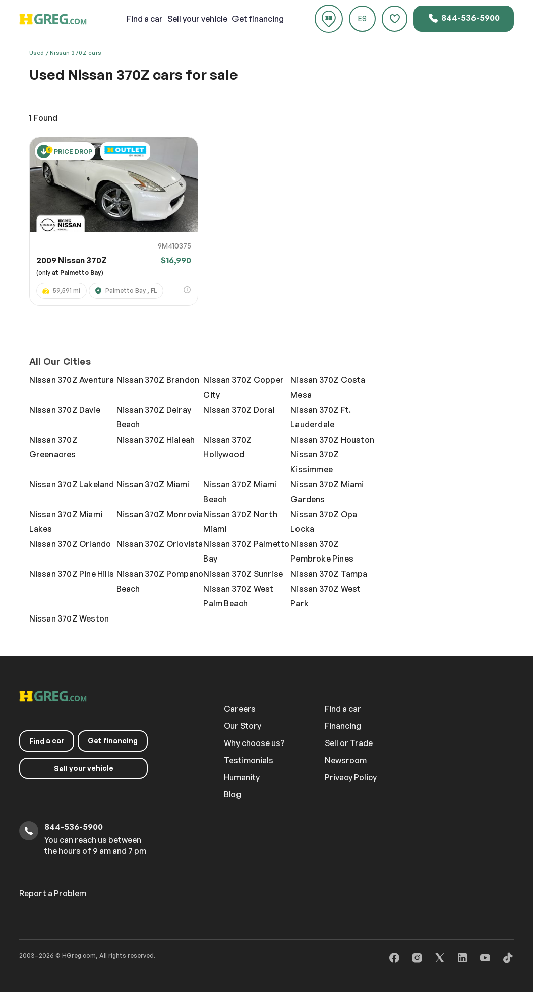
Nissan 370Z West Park (325, 596)
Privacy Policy (352, 777)
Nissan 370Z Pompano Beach (160, 581)
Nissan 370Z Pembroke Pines (321, 551)
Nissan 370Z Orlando (70, 544)
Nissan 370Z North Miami (240, 521)
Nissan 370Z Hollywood (227, 447)
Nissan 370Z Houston (332, 440)
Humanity (243, 777)
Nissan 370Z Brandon (158, 380)
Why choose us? (255, 743)
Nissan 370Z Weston (69, 618)
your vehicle (198, 19)
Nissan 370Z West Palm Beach (238, 596)
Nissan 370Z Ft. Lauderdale (320, 417)
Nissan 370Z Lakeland (71, 484)
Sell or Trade (350, 743)
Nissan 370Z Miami (153, 484)
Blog (233, 794)
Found (43, 117)
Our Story (243, 726)
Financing (344, 726)
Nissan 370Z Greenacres (53, 447)
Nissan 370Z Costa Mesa (327, 387)
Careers (241, 709)
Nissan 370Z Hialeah (155, 440)
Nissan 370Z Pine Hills (71, 574)
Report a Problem (52, 893)
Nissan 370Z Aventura (71, 380)
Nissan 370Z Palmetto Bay (246, 551)
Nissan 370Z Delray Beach (154, 417)
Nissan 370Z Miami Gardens (327, 492)
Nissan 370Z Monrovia (159, 514)
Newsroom (347, 760)
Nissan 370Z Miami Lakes (65, 521)
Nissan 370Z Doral (238, 410)
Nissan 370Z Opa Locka (323, 521)
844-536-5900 (463, 18)
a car (145, 19)
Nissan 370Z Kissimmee (314, 461)
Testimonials (249, 760)
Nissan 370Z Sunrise (243, 574)
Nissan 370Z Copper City (243, 387)
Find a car (344, 709)
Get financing (258, 19)
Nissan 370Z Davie (64, 410)
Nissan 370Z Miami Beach (239, 492)
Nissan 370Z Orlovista (159, 544)
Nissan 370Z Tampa (328, 574)
